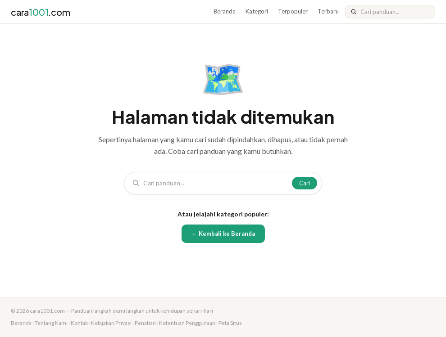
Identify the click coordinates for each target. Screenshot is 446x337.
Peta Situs (230, 322)
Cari (304, 183)
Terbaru (328, 11)
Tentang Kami (51, 322)
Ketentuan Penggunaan (187, 322)
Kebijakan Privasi (111, 322)
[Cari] (394, 11)
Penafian (145, 322)
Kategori (257, 11)
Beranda (225, 11)
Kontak (79, 322)
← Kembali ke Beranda (223, 233)
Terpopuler (293, 11)
